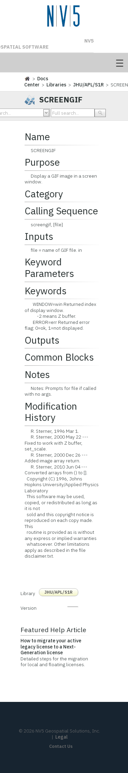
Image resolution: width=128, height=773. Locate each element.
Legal (61, 737)
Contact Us (61, 746)
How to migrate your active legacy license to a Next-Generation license (50, 647)
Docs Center (36, 82)
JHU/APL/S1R (88, 85)
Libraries (56, 85)
